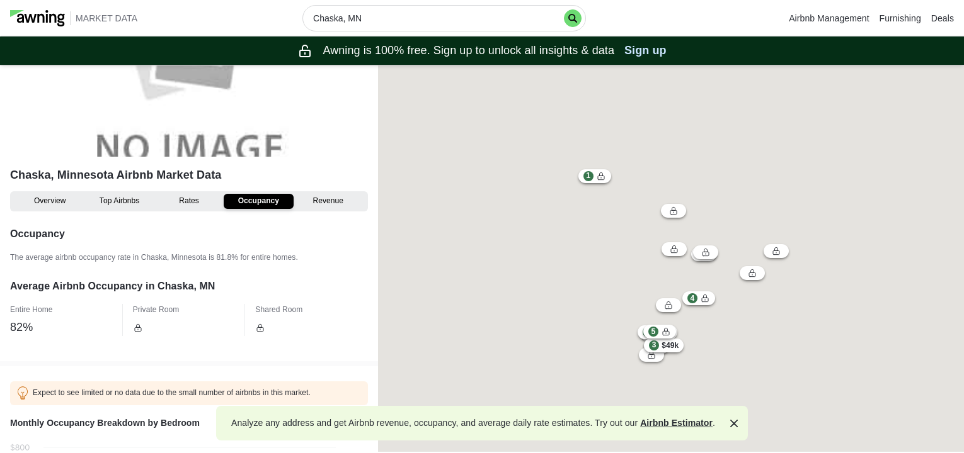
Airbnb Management (829, 18)
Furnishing (900, 18)
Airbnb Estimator (676, 423)
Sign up (645, 50)
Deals (942, 18)
